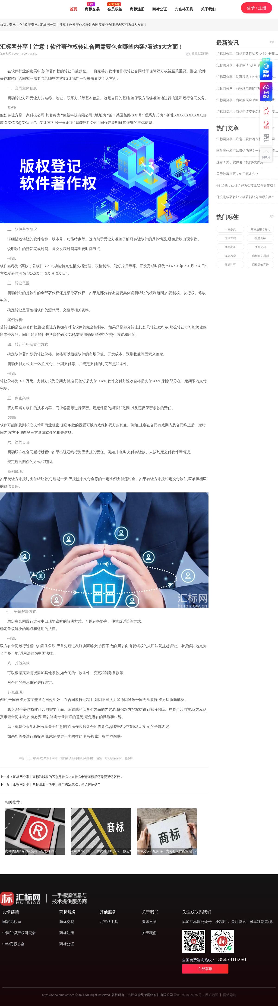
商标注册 (137, 9)
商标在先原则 (260, 255)
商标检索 (230, 255)
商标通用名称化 (260, 229)
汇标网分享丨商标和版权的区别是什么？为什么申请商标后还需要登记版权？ (68, 777)
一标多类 (230, 229)
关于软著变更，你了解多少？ (237, 174)
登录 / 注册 (256, 8)
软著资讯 (31, 24)
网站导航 (229, 995)
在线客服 (205, 969)
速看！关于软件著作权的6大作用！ (241, 162)
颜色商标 (260, 238)
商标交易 (92, 6)
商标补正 (230, 247)
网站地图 (211, 995)
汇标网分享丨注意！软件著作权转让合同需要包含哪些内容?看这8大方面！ (93, 24)
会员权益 (114, 6)
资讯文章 (149, 922)
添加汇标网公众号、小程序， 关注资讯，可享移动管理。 (229, 922)
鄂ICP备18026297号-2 (189, 995)
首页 (73, 9)
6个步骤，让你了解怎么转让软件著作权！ (246, 185)
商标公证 (159, 9)
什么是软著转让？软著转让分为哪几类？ (245, 197)
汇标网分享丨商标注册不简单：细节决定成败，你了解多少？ (57, 784)
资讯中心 (15, 24)
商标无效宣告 (260, 264)
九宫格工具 (184, 9)
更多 (272, 42)
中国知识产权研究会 (19, 933)
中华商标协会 (13, 944)
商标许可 (230, 264)
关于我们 (208, 9)
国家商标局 (11, 922)
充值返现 (230, 238)
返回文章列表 (200, 53)
